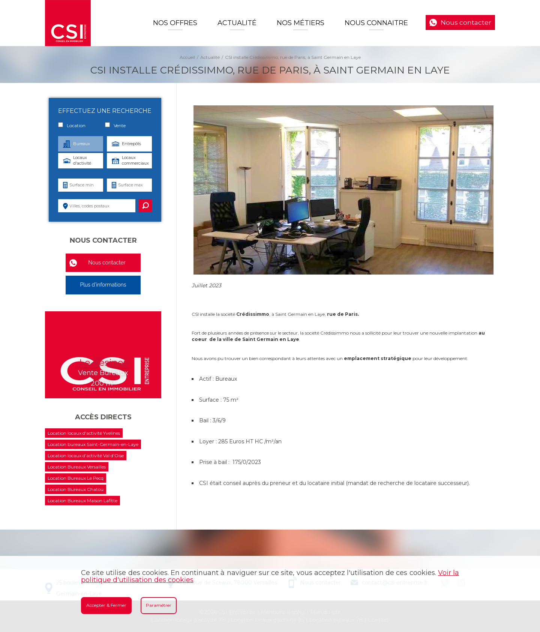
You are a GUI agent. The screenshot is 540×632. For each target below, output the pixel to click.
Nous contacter (466, 22)
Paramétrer (158, 605)
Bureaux (81, 143)
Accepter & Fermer (106, 605)
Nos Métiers (300, 23)
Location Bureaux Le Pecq (76, 478)
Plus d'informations (103, 285)
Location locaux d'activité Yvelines (84, 433)
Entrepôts (131, 143)
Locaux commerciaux (135, 160)
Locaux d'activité (82, 160)
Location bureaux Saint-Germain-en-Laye (93, 444)
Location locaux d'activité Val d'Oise (86, 455)
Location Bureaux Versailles (77, 467)
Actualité (237, 23)
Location (72, 125)
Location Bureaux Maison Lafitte (82, 500)
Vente (115, 125)
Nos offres (175, 23)
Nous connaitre (376, 23)
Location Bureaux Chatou (76, 489)
